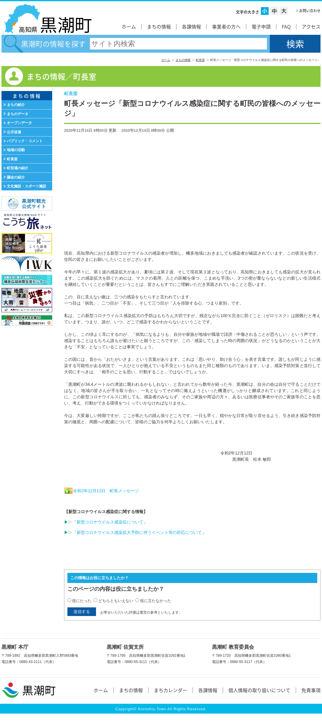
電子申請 (261, 26)
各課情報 (191, 26)
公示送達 (14, 132)
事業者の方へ (226, 26)
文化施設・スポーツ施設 (26, 186)
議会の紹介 (16, 177)
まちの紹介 (16, 105)
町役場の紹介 (17, 168)
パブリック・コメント (25, 141)
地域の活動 (16, 150)
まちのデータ (17, 114)
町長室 (200, 60)
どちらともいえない (115, 600)
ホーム (129, 26)
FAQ (286, 26)
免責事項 (311, 690)
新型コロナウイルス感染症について (110, 522)
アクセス (311, 26)
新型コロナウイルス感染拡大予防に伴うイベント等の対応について (139, 532)
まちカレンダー (170, 690)
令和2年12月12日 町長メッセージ (106, 490)
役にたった (82, 600)
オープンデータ (19, 123)
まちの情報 (159, 26)
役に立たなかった (155, 600)
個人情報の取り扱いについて (259, 690)
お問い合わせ (310, 11)
